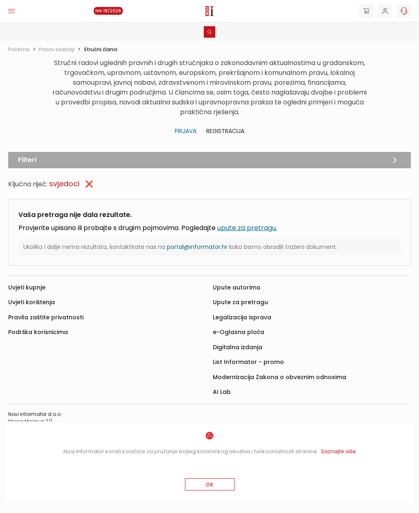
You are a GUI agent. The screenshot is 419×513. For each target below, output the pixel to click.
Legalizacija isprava (242, 317)
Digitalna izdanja (237, 347)
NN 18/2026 (108, 11)
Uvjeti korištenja (31, 302)
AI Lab (222, 392)
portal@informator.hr (197, 247)
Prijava (185, 131)
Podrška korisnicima (38, 332)
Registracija (225, 131)
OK (210, 484)
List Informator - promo (248, 362)
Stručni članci (100, 49)
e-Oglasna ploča (238, 332)
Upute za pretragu (240, 302)
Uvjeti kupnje (26, 287)
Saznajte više (338, 451)
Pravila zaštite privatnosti (45, 317)
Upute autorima (236, 287)
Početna (18, 49)
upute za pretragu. (247, 228)
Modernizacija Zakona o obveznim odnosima (279, 377)
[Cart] (366, 11)
